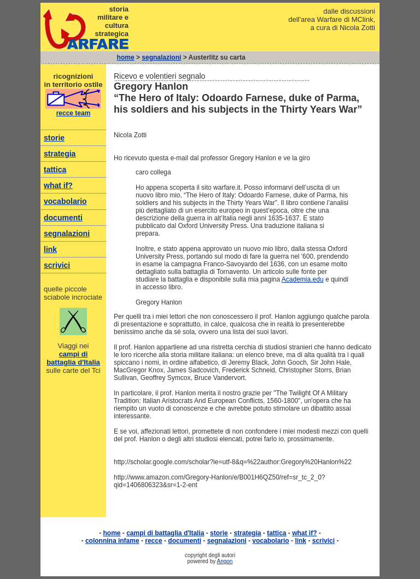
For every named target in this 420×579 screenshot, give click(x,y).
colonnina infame (112, 541)
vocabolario (65, 201)
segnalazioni (161, 57)
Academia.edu (303, 279)
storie (54, 137)
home (126, 57)
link (50, 249)
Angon (225, 561)
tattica (55, 169)
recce (153, 541)
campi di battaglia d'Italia (73, 358)
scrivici (57, 265)
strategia (59, 153)
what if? (58, 185)
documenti (63, 217)
